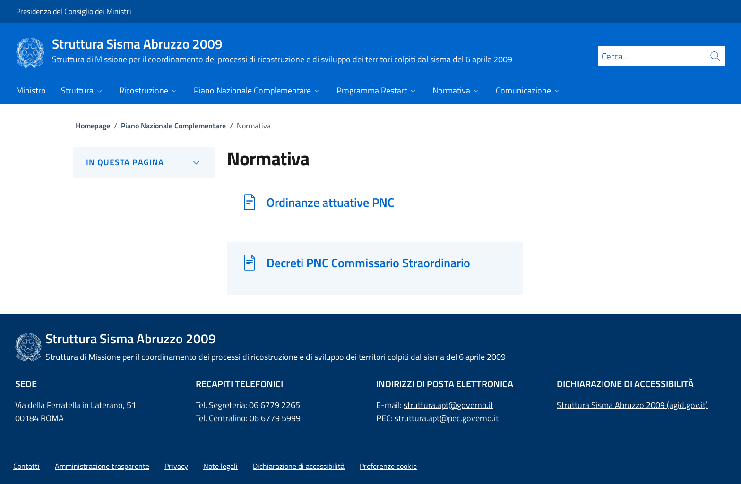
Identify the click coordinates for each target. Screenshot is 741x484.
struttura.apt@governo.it (448, 405)
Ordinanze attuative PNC (330, 202)
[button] (388, 466)
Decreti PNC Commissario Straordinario (368, 262)
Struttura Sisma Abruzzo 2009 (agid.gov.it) (632, 405)
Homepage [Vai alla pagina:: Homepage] (93, 125)
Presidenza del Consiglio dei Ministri (73, 11)
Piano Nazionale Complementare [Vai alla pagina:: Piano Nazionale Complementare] (173, 125)
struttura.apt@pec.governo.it (447, 418)
